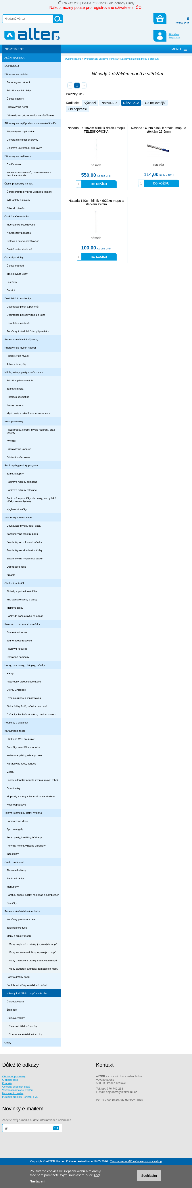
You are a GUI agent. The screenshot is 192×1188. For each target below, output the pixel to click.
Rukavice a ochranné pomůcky (22, 624)
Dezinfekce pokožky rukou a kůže (26, 314)
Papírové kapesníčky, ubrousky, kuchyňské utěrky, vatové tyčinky (31, 499)
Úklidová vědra (15, 1001)
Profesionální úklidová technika (22, 911)
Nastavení (37, 1181)
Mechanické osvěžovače (21, 224)
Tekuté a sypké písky (19, 90)
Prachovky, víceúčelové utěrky (24, 681)
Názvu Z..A (131, 103)
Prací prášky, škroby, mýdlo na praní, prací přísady (31, 431)
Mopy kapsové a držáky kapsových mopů (32, 952)
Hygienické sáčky (17, 509)
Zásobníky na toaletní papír (22, 533)
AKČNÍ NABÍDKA (14, 57)
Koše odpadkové (16, 804)
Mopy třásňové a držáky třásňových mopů (33, 960)
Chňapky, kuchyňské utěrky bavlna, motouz (31, 714)
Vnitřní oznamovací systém (17, 1089)
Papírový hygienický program (21, 465)
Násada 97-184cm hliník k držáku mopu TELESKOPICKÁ (96, 129)
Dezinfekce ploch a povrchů (22, 306)
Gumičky (12, 903)
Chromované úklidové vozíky (25, 1034)
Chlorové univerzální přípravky (24, 147)
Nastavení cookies (12, 1093)
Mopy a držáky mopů (19, 935)
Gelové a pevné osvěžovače (23, 240)
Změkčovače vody (17, 273)
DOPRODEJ (11, 65)
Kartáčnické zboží (14, 730)
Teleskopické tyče (17, 927)
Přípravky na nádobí (16, 74)
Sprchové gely (15, 829)
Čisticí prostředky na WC (18, 183)
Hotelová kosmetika (18, 396)
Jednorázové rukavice (19, 640)
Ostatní (11, 290)
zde (96, 1175)
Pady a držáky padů (18, 976)
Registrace (174, 37)
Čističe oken (14, 164)
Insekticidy (13, 853)
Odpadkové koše (16, 566)
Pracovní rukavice (17, 648)
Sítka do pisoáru (16, 208)
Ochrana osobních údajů (16, 1086)
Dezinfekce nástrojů (18, 323)
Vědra (10, 771)
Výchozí (90, 103)
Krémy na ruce (15, 405)
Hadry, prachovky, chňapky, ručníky (24, 665)
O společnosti (10, 1079)
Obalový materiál (14, 583)
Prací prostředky (13, 421)
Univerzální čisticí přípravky (22, 139)
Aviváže (11, 440)
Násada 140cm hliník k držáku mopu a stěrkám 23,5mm (158, 129)
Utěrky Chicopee (16, 689)
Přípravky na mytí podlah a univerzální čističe (30, 123)
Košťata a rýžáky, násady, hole (24, 755)
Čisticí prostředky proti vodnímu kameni (29, 191)
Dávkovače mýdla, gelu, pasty (24, 525)
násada (96, 165)
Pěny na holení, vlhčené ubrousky (26, 845)
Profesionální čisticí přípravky (21, 339)
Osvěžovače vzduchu (16, 216)
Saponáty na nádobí (18, 82)
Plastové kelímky (16, 870)
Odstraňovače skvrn (18, 457)
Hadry (10, 673)
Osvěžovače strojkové (19, 249)
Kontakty (7, 1083)
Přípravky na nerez (17, 106)
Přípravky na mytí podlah (21, 131)
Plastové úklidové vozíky (23, 1026)
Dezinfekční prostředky (17, 298)
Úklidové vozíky (16, 1017)
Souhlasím (149, 1175)
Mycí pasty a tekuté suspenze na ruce (28, 413)
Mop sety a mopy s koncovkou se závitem (31, 796)
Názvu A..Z (109, 103)
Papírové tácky (15, 878)
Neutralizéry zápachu (19, 232)
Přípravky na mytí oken (17, 156)
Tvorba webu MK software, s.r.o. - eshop (136, 1161)
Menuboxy (13, 886)
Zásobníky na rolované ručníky (24, 542)
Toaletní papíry (15, 473)
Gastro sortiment (14, 862)
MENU (176, 49)
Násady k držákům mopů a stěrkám (27, 993)
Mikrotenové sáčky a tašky (22, 599)
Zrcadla (11, 574)
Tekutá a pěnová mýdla (20, 380)
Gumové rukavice (17, 632)
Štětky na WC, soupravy (21, 738)
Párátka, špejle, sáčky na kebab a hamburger (33, 894)
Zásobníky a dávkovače (18, 517)
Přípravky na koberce (19, 448)
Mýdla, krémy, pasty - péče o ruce (23, 372)
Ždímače (12, 1009)
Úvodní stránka (73, 58)
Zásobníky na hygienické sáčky (24, 558)
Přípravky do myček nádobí (20, 347)
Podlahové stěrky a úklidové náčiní (26, 985)
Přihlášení (174, 34)
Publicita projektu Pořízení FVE (20, 1096)
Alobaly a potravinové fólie (22, 591)
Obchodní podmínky (13, 1076)
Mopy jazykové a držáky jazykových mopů (33, 944)
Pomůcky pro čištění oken (21, 919)
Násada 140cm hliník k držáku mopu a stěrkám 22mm (96, 202)
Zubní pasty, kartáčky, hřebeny (24, 837)
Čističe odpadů (15, 265)
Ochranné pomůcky (18, 656)
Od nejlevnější (155, 103)
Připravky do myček (18, 355)
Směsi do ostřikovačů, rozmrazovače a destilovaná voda (29, 174)
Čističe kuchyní (15, 98)
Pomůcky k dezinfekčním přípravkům (28, 331)
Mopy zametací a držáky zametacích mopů (33, 968)
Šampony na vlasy (17, 820)
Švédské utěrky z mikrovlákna (24, 697)
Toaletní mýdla (15, 388)
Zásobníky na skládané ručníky (24, 550)
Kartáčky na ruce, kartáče (21, 763)
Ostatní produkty (13, 257)
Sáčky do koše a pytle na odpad (25, 615)
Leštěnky (12, 281)
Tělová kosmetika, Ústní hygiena (23, 812)
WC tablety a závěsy (18, 199)
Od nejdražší (77, 109)
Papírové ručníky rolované (22, 489)
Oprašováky (14, 788)
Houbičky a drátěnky (16, 722)
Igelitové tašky (15, 607)
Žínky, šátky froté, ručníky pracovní (27, 706)
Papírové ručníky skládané (22, 481)
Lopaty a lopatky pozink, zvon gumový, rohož (32, 779)
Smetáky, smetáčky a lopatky (23, 747)
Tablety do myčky (17, 364)
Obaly (7, 1042)
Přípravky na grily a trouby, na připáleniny (30, 115)
